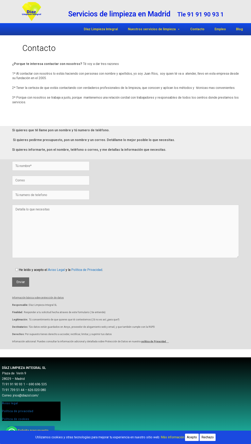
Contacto (197, 29)
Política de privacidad (17, 411)
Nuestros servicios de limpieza (154, 29)
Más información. (173, 437)
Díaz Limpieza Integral (101, 29)
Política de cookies (15, 419)
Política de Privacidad (86, 270)
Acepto (192, 437)
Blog (239, 29)
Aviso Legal (56, 270)
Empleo (220, 29)
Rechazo (207, 437)
